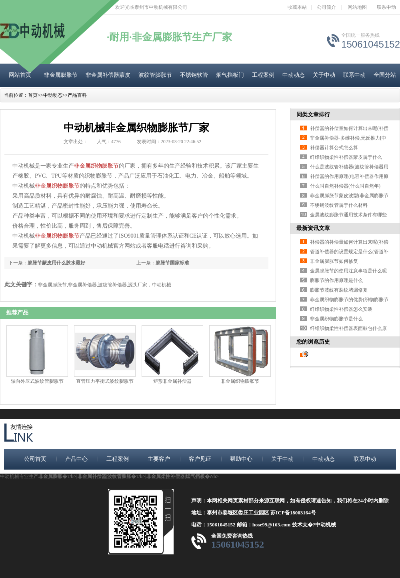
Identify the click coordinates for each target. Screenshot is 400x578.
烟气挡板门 (230, 75)
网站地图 (357, 7)
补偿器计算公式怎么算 (334, 147)
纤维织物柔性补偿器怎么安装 (341, 309)
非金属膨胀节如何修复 (334, 261)
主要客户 (159, 459)
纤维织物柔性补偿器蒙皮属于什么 (346, 157)
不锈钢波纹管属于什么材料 (339, 205)
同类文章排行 (313, 115)
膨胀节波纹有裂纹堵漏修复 (339, 290)
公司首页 (35, 459)
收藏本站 (297, 7)
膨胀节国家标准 (172, 263)
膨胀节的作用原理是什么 (336, 280)
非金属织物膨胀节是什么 (336, 319)
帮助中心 (241, 459)
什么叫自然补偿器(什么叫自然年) (345, 186)
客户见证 (200, 459)
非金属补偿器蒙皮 (108, 75)
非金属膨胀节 (61, 75)
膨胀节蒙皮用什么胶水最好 (56, 263)
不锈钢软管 (194, 75)
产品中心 (76, 459)
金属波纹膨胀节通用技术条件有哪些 (348, 215)
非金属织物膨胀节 (96, 166)
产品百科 (77, 95)
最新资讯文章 (313, 228)
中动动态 (293, 75)
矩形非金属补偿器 (172, 381)
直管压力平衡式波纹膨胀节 (105, 381)
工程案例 (263, 75)
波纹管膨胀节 (155, 75)
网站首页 (20, 75)
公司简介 (326, 7)
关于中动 (324, 75)
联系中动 (386, 7)
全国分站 (385, 75)
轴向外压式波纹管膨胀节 (37, 381)
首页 (33, 95)
